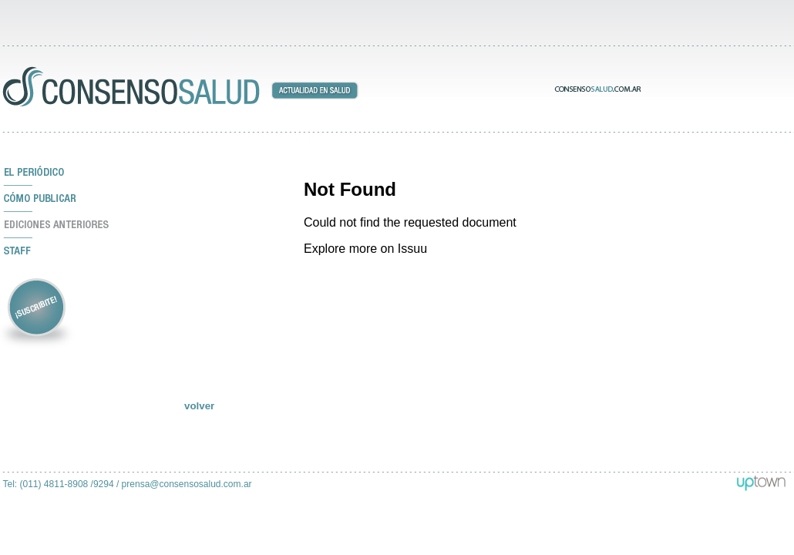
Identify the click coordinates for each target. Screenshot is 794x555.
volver (199, 406)
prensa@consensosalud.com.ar (187, 484)
